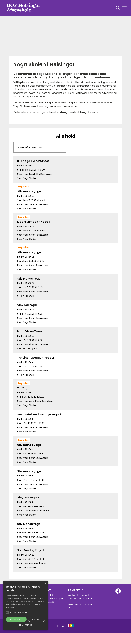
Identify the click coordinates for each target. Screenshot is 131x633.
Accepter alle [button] (16, 619)
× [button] (45, 583)
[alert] (25, 605)
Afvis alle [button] (36, 619)
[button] (25, 624)
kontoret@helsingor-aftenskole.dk (50, 600)
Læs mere (10, 607)
